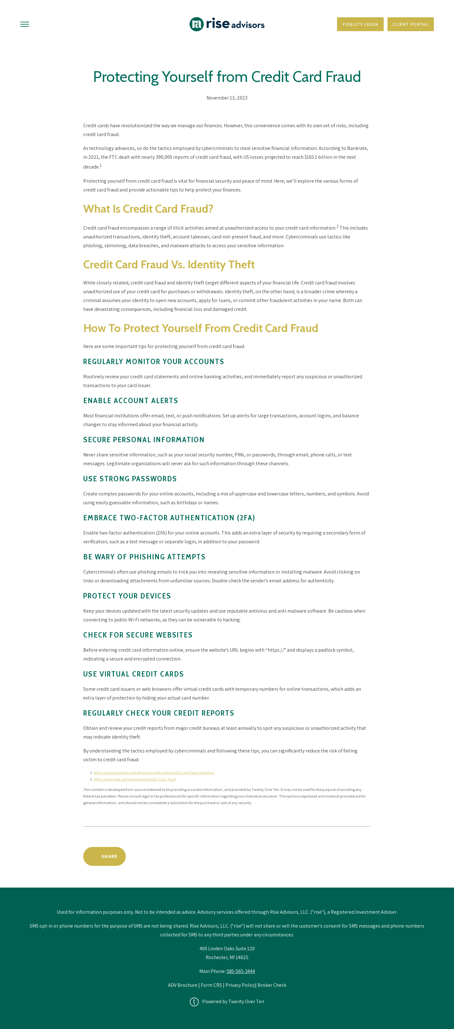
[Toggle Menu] (24, 24)
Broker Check (272, 985)
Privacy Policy (240, 985)
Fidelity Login (360, 24)
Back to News (344, 856)
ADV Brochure (183, 985)
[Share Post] (104, 856)
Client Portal (410, 24)
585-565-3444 (241, 971)
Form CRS (211, 985)
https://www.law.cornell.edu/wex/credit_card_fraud (134, 779)
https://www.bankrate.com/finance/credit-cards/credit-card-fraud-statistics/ (153, 772)
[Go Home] (227, 24)
